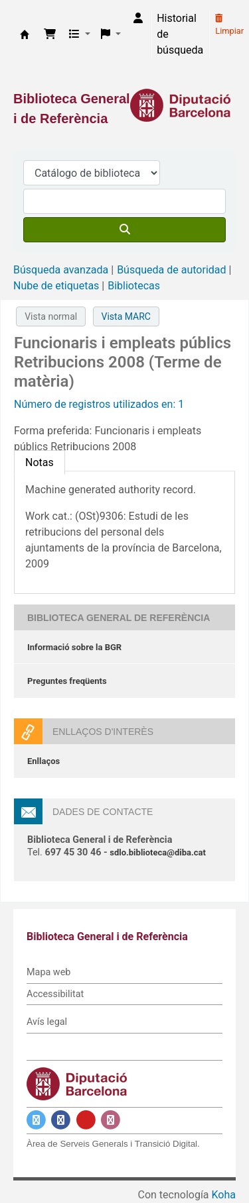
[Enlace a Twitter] (36, 1120)
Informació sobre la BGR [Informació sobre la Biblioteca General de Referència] (74, 647)
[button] (50, 34)
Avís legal (47, 1022)
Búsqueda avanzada (60, 270)
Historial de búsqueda (180, 34)
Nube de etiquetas (56, 285)
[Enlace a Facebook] (60, 1120)
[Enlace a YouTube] (86, 1120)
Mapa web (48, 972)
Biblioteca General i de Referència (24, 34)
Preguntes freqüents (67, 681)
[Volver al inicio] (209, 1162)
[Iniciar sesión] (138, 18)
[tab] (39, 462)
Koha (224, 1194)
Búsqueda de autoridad (171, 270)
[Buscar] (124, 229)
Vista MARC (126, 316)
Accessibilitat (55, 994)
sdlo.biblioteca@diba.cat (158, 852)
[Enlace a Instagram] (110, 1120)
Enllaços (43, 761)
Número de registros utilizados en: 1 (99, 404)
